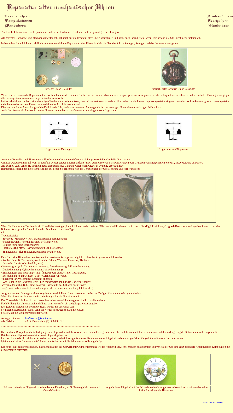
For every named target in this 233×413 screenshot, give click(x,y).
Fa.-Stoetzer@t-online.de (38, 318)
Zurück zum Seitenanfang (213, 402)
